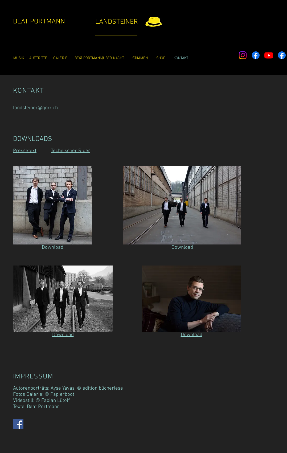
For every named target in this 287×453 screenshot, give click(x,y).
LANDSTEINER (116, 22)
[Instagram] (242, 55)
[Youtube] (269, 55)
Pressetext (24, 151)
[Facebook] (256, 55)
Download (52, 247)
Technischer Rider (70, 151)
